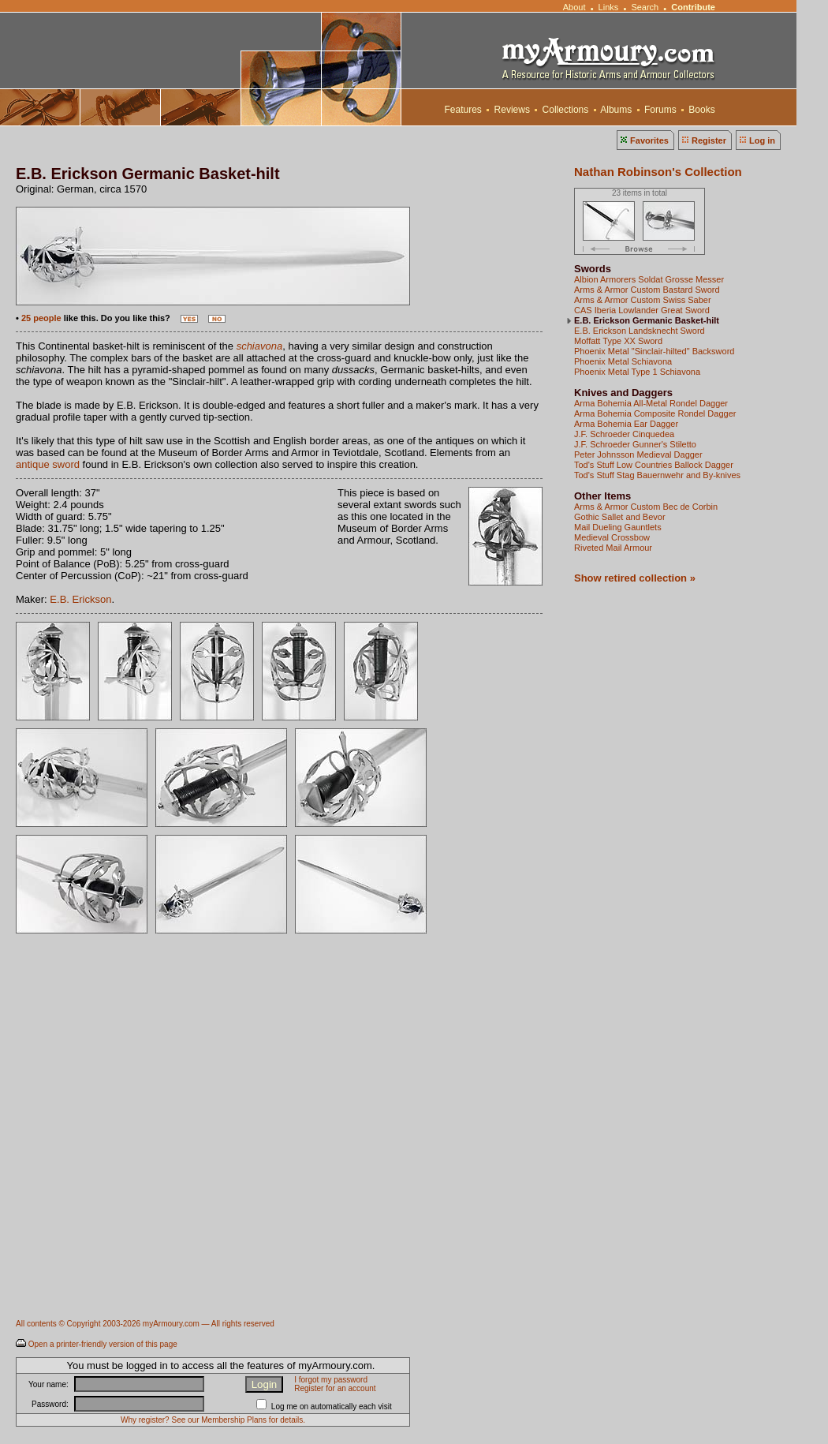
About (574, 7)
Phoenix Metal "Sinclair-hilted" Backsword (654, 351)
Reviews (511, 109)
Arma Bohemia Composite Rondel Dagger (655, 413)
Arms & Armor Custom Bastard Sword (647, 289)
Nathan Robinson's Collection (658, 171)
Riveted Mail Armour (613, 547)
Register (709, 140)
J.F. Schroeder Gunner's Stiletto (635, 444)
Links (608, 7)
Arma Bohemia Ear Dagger (626, 423)
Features (463, 109)
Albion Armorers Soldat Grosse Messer (649, 279)
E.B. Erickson (80, 599)
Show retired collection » (635, 578)
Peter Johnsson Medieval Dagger (638, 454)
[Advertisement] (148, 1154)
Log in (762, 140)
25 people (41, 318)
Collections (565, 109)
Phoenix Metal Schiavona (623, 361)
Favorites (649, 140)
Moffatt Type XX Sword (618, 341)
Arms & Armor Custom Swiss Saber (642, 300)
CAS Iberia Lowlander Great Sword (642, 310)
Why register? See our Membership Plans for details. (213, 1420)
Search (644, 7)
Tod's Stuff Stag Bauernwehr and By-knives (657, 475)
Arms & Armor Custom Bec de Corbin (646, 506)
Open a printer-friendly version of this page (102, 1344)
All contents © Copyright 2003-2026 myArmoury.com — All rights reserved (145, 1323)
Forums (660, 109)
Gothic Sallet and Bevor (620, 517)
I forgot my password (330, 1379)
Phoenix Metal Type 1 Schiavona (637, 371)
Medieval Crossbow (612, 537)
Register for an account (334, 1388)
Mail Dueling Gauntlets (618, 527)
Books (702, 109)
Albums (617, 109)
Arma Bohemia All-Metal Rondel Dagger (651, 403)
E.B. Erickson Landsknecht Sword (639, 330)
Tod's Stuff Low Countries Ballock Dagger (653, 464)
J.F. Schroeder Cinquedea (624, 434)
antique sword (48, 464)
